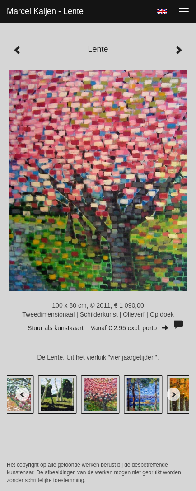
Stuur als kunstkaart (98, 328)
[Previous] (22, 394)
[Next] (173, 394)
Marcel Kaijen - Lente (45, 11)
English (162, 11)
